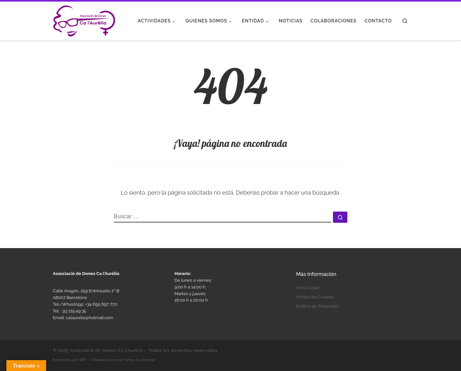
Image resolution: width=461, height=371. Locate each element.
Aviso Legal (307, 287)
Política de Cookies (315, 296)
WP (83, 360)
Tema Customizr (139, 360)
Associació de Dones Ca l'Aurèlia (106, 350)
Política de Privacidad (317, 306)
